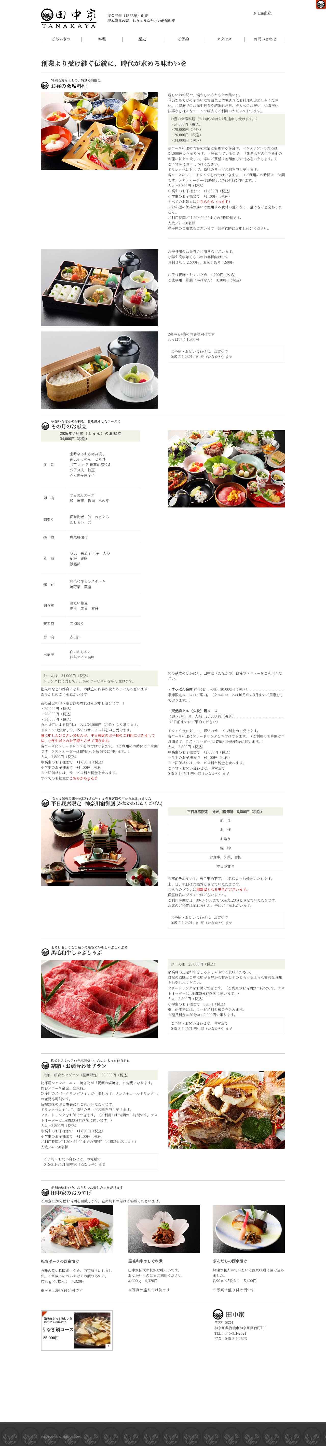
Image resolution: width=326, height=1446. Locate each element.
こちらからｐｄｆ (83, 778)
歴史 (142, 39)
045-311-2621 (181, 356)
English (263, 13)
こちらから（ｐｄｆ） (214, 201)
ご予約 (183, 39)
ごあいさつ (61, 39)
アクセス (224, 39)
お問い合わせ (264, 39)
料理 (102, 39)
